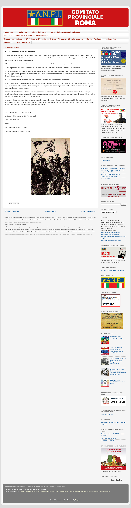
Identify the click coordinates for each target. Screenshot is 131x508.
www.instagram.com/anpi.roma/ (111, 240)
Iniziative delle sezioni (39, 32)
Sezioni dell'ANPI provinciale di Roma (65, 32)
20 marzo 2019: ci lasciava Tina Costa (116, 337)
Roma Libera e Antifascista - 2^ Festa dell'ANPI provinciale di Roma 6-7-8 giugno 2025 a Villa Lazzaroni (43, 39)
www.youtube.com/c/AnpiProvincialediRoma (74, 491)
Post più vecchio (88, 211)
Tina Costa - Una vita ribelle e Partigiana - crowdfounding (26, 35)
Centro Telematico (23, 42)
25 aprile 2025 (22, 32)
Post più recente (12, 211)
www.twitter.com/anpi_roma (110, 234)
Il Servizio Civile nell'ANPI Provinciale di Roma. (117, 381)
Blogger (77, 500)
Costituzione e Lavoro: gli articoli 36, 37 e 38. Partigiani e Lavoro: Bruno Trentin (118, 361)
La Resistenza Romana (108, 438)
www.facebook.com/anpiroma (110, 232)
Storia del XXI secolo (108, 441)
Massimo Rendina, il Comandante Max (101, 39)
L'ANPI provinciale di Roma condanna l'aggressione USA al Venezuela (116, 350)
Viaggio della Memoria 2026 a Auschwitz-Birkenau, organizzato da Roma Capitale (118, 371)
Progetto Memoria (107, 414)
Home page (9, 32)
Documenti (8, 42)
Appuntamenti (105, 160)
